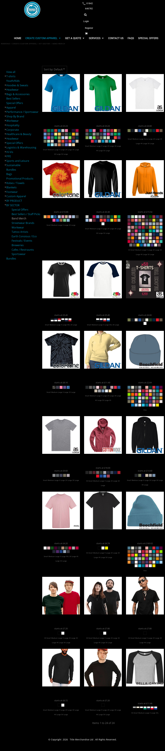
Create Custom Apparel (24, 44)
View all (10, 72)
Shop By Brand (15, 116)
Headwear (12, 89)
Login (86, 21)
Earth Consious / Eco (24, 236)
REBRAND (5, 44)
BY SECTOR (44, 44)
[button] (43, 38)
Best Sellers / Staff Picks (26, 214)
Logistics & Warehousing (21, 147)
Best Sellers (13, 98)
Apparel (11, 107)
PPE (8, 156)
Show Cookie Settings (83, 748)
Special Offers (14, 103)
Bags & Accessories (18, 94)
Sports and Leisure (17, 161)
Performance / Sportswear (22, 112)
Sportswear (19, 254)
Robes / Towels (15, 183)
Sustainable (13, 165)
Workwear (12, 121)
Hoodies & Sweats (17, 85)
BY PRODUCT (14, 201)
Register (89, 28)
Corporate (12, 130)
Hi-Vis (9, 152)
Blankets (11, 187)
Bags (9, 174)
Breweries (18, 245)
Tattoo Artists (20, 232)
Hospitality (12, 125)
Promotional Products (19, 178)
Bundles (11, 169)
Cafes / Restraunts (23, 249)
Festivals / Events (22, 240)
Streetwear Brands (23, 223)
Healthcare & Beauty (18, 134)
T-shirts (10, 76)
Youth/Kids (13, 81)
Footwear (12, 192)
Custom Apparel (16, 196)
